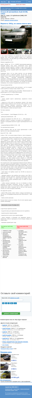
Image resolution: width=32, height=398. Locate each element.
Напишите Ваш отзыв (7, 348)
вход (29, 1)
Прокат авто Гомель (21, 4)
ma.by (3, 2)
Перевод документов (5, 4)
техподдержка (16, 389)
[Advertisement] (16, 276)
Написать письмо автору (11, 20)
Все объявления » (5, 380)
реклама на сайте (9, 389)
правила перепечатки (24, 389)
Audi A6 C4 (5, 338)
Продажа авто (6, 352)
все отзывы (5, 345)
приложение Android (9, 390)
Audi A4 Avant (6, 328)
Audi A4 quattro (6, 335)
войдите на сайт (14, 298)
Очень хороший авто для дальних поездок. (15, 341)
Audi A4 (4, 325)
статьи (16, 390)
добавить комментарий (11, 313)
